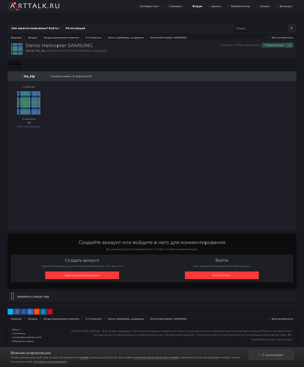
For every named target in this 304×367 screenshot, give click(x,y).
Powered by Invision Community (271, 339)
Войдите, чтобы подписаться (240, 44)
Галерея (175, 6)
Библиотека (241, 6)
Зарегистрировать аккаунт (82, 275)
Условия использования (50, 361)
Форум (197, 6)
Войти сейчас (222, 275)
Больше (286, 6)
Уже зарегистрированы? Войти (35, 28)
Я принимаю (271, 355)
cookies (84, 357)
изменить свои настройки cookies (156, 357)
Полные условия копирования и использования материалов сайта (241, 335)
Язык (16, 330)
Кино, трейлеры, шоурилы (88, 50)
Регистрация (75, 28)
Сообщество (149, 6)
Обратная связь (23, 341)
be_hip (40, 50)
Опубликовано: (70, 76)
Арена (216, 6)
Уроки (265, 6)
